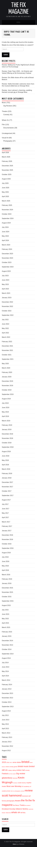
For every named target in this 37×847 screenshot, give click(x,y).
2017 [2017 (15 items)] (11, 762)
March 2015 (6, 627)
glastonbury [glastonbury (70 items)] (7, 778)
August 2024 (6, 223)
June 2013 (5, 720)
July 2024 (5, 227)
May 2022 (5, 328)
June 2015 (5, 614)
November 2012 (7, 746)
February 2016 (7, 579)
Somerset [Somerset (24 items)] (25, 796)
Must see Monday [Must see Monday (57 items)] (13, 786)
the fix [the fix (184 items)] (24, 800)
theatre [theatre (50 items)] (18, 801)
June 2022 (5, 324)
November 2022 (7, 306)
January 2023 (6, 297)
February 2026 (7, 161)
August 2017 (6, 500)
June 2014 (5, 667)
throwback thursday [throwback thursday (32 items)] (8, 809)
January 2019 (6, 429)
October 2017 (6, 491)
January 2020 (6, 377)
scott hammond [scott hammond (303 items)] (12, 795)
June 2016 (5, 561)
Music (4, 102)
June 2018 (5, 456)
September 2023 (7, 267)
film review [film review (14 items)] (13, 773)
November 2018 (7, 438)
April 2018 (5, 465)
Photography (7, 141)
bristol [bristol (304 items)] (25, 761)
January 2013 (6, 742)
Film (3, 124)
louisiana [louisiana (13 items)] (15, 782)
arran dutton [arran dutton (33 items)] (17, 762)
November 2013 (7, 698)
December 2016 (7, 535)
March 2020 (6, 368)
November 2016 (7, 539)
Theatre (4, 111)
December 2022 (7, 302)
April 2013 (5, 728)
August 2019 (6, 399)
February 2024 (7, 249)
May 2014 (5, 671)
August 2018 (6, 451)
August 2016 (6, 552)
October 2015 (6, 596)
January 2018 (6, 478)
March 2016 (6, 574)
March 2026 (6, 157)
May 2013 (5, 724)
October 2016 (6, 544)
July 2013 (5, 715)
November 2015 (7, 592)
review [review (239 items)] (29, 790)
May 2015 (5, 618)
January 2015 (6, 636)
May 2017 (5, 513)
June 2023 (5, 280)
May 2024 (5, 236)
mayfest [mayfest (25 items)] (28, 782)
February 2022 (7, 341)
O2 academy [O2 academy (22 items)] (25, 786)
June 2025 (5, 187)
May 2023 (5, 284)
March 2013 (6, 733)
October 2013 (6, 702)
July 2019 (5, 403)
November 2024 (7, 209)
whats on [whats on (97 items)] (15, 812)
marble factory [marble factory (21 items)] (22, 782)
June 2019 (5, 407)
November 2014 (7, 645)
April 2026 (5, 152)
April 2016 (5, 570)
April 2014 (5, 676)
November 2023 (7, 258)
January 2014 (6, 689)
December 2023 (7, 253)
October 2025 (6, 174)
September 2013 (7, 706)
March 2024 (6, 245)
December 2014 (7, 640)
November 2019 (7, 385)
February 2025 (7, 205)
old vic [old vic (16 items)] (12, 791)
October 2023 (6, 262)
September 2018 (7, 447)
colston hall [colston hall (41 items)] (20, 770)
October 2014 (6, 649)
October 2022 (6, 311)
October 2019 (6, 390)
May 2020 (5, 363)
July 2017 (5, 504)
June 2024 (5, 231)
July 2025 (5, 183)
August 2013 (6, 711)
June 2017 (5, 508)
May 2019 (5, 412)
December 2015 (7, 588)
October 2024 (6, 214)
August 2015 (6, 605)
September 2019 (7, 394)
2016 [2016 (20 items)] (7, 762)
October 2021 (6, 355)
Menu (18, 22)
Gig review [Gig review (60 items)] (20, 773)
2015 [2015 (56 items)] (4, 762)
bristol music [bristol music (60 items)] (23, 766)
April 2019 (5, 416)
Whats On (5, 120)
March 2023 (6, 293)
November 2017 (7, 487)
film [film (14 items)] (9, 773)
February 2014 (7, 684)
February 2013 (7, 737)
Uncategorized (7, 133)
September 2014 (7, 654)
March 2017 (6, 522)
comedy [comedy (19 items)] (27, 770)
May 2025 (5, 192)
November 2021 (7, 350)
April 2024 (5, 240)
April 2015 (5, 623)
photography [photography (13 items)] (17, 791)
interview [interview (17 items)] (15, 778)
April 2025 (5, 196)
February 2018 (7, 473)
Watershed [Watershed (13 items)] (8, 812)
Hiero (14, 844)
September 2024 (7, 218)
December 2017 (7, 482)
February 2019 (7, 425)
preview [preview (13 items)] (22, 791)
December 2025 (7, 166)
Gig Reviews (7, 106)
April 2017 (5, 517)
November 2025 (7, 170)
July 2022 (5, 319)
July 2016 (5, 557)
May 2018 (5, 460)
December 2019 (7, 381)
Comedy (6, 114)
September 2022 (7, 315)
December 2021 (7, 346)
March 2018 (6, 469)
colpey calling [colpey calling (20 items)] (12, 770)
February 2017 (7, 526)
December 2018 (7, 434)
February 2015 (7, 632)
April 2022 (5, 333)
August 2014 (6, 658)
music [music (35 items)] (4, 786)
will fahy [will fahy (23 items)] (23, 812)
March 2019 (6, 421)
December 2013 (7, 693)
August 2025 (6, 179)
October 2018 (6, 443)
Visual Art (5, 138)
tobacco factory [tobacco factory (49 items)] (22, 809)
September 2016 (7, 548)
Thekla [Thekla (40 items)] (22, 805)
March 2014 (6, 680)
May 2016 (5, 566)
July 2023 (5, 275)
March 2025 (6, 201)
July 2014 (5, 662)
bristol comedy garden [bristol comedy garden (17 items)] (11, 766)
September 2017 (7, 495)
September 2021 (7, 359)
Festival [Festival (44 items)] (5, 774)
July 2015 (5, 610)
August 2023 (6, 271)
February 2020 (7, 372)
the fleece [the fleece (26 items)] (16, 805)
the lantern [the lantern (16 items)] (28, 805)
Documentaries (8, 128)
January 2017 (6, 530)
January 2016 (6, 583)
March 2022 (6, 337)
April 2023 (5, 289)
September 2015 (7, 601)
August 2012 (6, 750)
